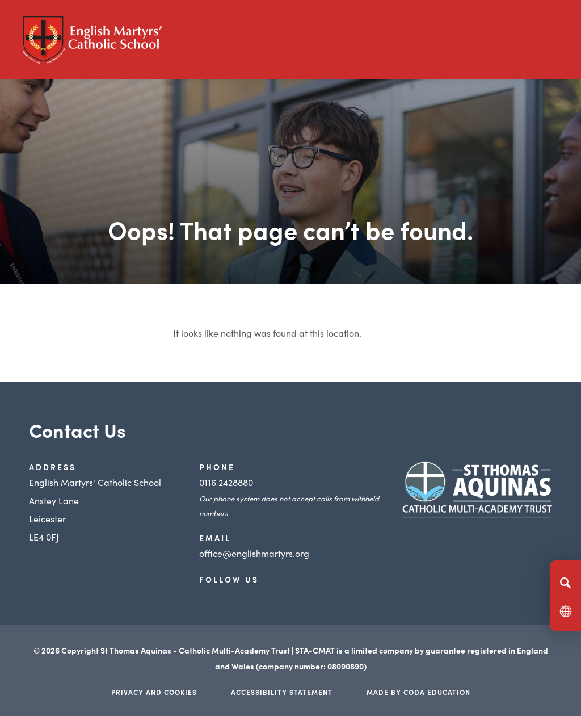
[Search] (565, 582)
